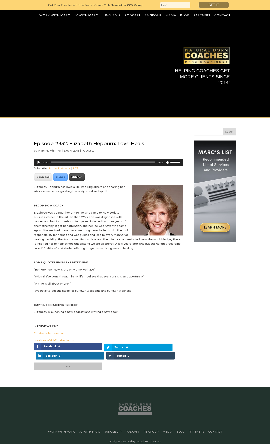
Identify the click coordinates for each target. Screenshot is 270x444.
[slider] (103, 162)
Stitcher (76, 177)
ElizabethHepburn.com (50, 333)
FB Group (153, 15)
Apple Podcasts (59, 168)
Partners (202, 15)
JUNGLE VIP (111, 15)
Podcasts (88, 150)
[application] (108, 162)
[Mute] (167, 162)
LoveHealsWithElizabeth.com (54, 340)
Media (171, 15)
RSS (75, 168)
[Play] (38, 162)
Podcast (133, 15)
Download (43, 177)
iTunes (60, 177)
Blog (184, 15)
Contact (222, 15)
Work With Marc (54, 15)
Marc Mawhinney (50, 150)
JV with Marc (86, 15)
